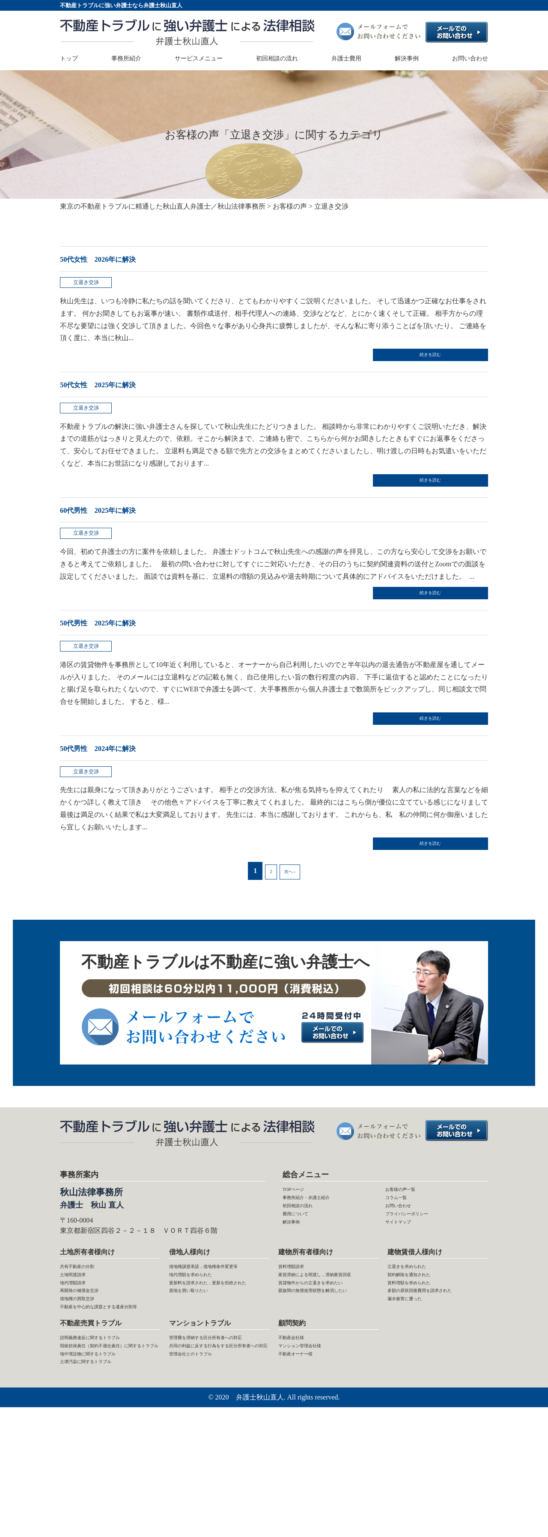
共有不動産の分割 (87, 1331)
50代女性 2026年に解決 (119, 258)
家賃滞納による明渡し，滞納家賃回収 (326, 1349)
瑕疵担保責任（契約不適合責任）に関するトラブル (104, 1458)
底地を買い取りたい (200, 1392)
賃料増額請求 (298, 1331)
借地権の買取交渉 (87, 1380)
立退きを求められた (418, 1331)
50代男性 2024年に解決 (119, 790)
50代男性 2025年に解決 (119, 654)
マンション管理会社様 (312, 1452)
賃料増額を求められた (421, 1355)
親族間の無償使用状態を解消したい (326, 1399)
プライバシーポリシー (419, 1283)
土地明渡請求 (80, 1343)
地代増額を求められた (203, 1355)
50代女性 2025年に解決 (119, 395)
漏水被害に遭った (414, 1392)
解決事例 (407, 59)
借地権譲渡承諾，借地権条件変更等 (217, 1337)
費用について (303, 1283)
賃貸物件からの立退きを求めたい (326, 1374)
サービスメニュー (199, 59)
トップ (69, 59)
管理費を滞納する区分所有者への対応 (217, 1446)
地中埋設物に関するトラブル (104, 1477)
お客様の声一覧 (409, 1246)
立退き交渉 (90, 287)
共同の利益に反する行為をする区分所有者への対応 (217, 1471)
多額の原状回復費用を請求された (435, 1374)
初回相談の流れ (277, 59)
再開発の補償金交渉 (91, 1368)
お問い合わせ (470, 59)
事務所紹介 (126, 59)
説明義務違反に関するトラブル (108, 1440)
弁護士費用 (346, 59)
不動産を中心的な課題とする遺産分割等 (108, 1399)
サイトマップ (405, 1296)
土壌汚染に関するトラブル (101, 1489)
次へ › (290, 925)
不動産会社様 (298, 1440)
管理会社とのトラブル (203, 1489)
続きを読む (445, 363)
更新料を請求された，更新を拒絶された (217, 1374)
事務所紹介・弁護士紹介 (320, 1258)
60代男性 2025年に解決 (119, 530)
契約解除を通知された (421, 1343)
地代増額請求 (80, 1355)
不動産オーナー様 (305, 1464)
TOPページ (299, 1246)
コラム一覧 (402, 1258)
